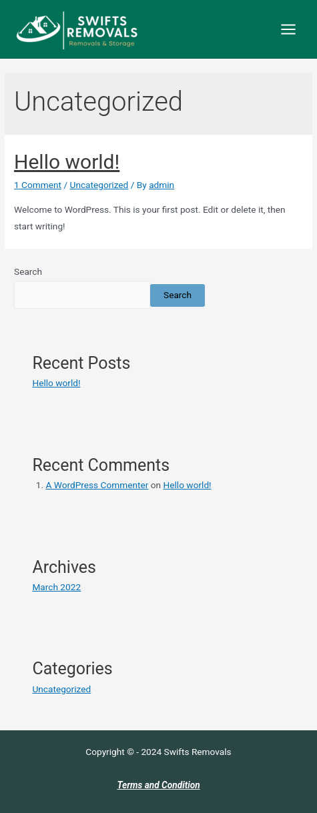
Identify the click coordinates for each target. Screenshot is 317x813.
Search (28, 271)
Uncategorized (99, 184)
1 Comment (37, 184)
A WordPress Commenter (96, 485)
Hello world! (66, 161)
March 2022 (56, 587)
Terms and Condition (158, 785)
